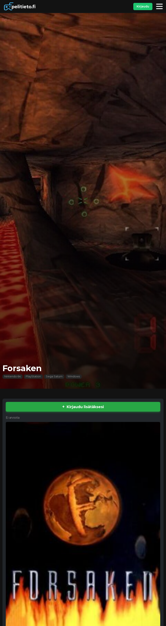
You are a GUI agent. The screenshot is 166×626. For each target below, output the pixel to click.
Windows (73, 376)
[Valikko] (159, 6)
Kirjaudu (143, 6)
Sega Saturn (54, 376)
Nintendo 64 (12, 376)
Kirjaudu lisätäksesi (85, 407)
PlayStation (33, 376)
